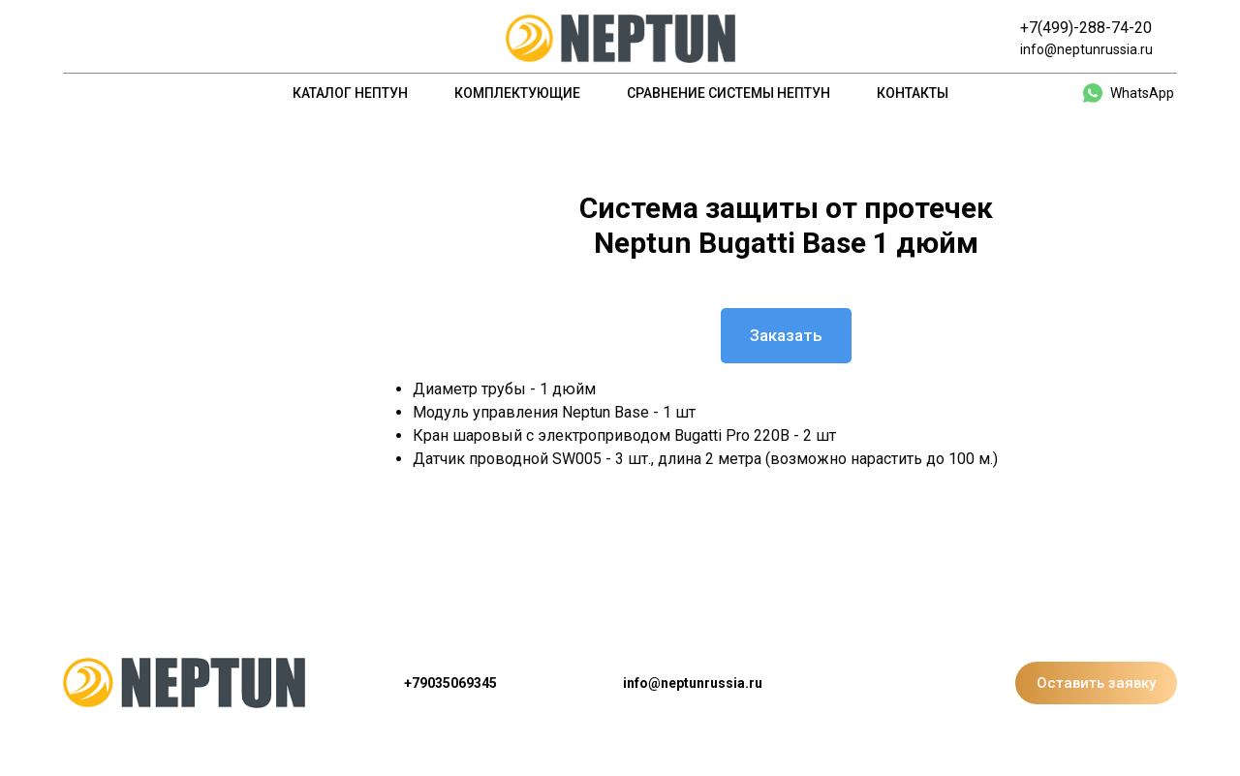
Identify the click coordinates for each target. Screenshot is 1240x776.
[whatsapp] (1128, 93)
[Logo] (620, 39)
